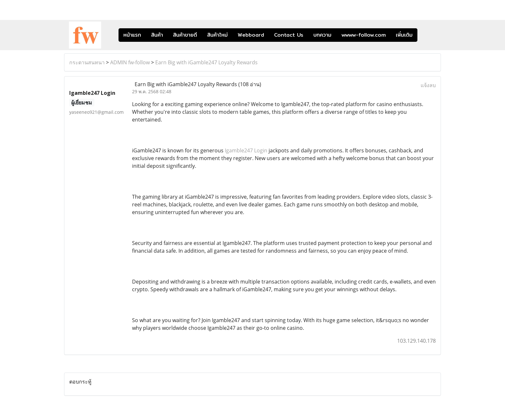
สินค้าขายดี (185, 35)
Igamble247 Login (246, 150)
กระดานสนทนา (87, 62)
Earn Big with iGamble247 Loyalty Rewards (206, 62)
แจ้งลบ (428, 85)
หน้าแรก (132, 35)
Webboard (251, 35)
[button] (427, 35)
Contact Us (288, 35)
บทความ (322, 35)
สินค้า (157, 35)
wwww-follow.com (363, 35)
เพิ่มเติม (404, 35)
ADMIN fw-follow (130, 62)
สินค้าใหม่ (217, 35)
